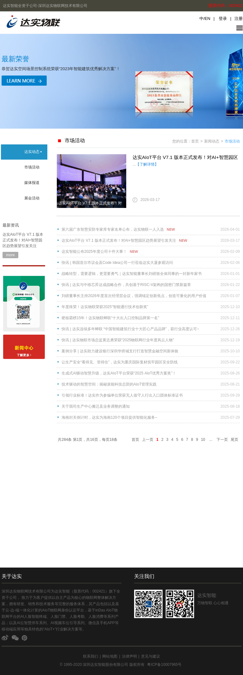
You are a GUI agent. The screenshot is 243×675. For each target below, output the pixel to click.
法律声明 (129, 656)
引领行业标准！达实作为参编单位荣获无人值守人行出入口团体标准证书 (122, 395)
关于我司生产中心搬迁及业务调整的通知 (96, 406)
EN (207, 18)
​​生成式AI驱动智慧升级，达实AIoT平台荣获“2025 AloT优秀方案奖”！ (119, 373)
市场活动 (31, 167)
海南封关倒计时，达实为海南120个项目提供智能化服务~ (109, 417)
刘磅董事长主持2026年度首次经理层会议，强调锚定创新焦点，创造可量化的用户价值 (134, 296)
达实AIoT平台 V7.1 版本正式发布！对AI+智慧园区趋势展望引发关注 (23, 240)
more (10, 255)
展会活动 (31, 198)
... (210, 439)
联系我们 (90, 656)
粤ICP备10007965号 (164, 664)
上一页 (147, 439)
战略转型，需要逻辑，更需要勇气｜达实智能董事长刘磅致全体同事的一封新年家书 (132, 273)
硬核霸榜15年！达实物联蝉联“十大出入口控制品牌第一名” (110, 318)
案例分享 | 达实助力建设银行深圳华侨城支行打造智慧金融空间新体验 (120, 351)
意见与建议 (150, 656)
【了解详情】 (147, 164)
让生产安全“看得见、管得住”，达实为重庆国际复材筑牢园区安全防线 (120, 362)
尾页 (234, 439)
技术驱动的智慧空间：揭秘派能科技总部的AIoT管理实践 (109, 384)
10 (203, 439)
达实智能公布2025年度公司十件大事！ (94, 251)
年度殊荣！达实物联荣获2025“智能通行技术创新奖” (105, 307)
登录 (223, 18)
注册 (238, 18)
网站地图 (109, 656)
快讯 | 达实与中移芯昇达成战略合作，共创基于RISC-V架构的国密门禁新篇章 (126, 285)
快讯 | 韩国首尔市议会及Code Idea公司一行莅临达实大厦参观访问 (117, 262)
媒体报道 (31, 182)
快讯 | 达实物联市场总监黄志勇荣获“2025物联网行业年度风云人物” (118, 340)
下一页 (222, 439)
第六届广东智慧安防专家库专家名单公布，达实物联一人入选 (113, 229)
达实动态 (31, 151)
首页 (195, 141)
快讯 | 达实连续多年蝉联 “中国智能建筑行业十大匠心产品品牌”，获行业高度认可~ (130, 329)
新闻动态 (211, 141)
